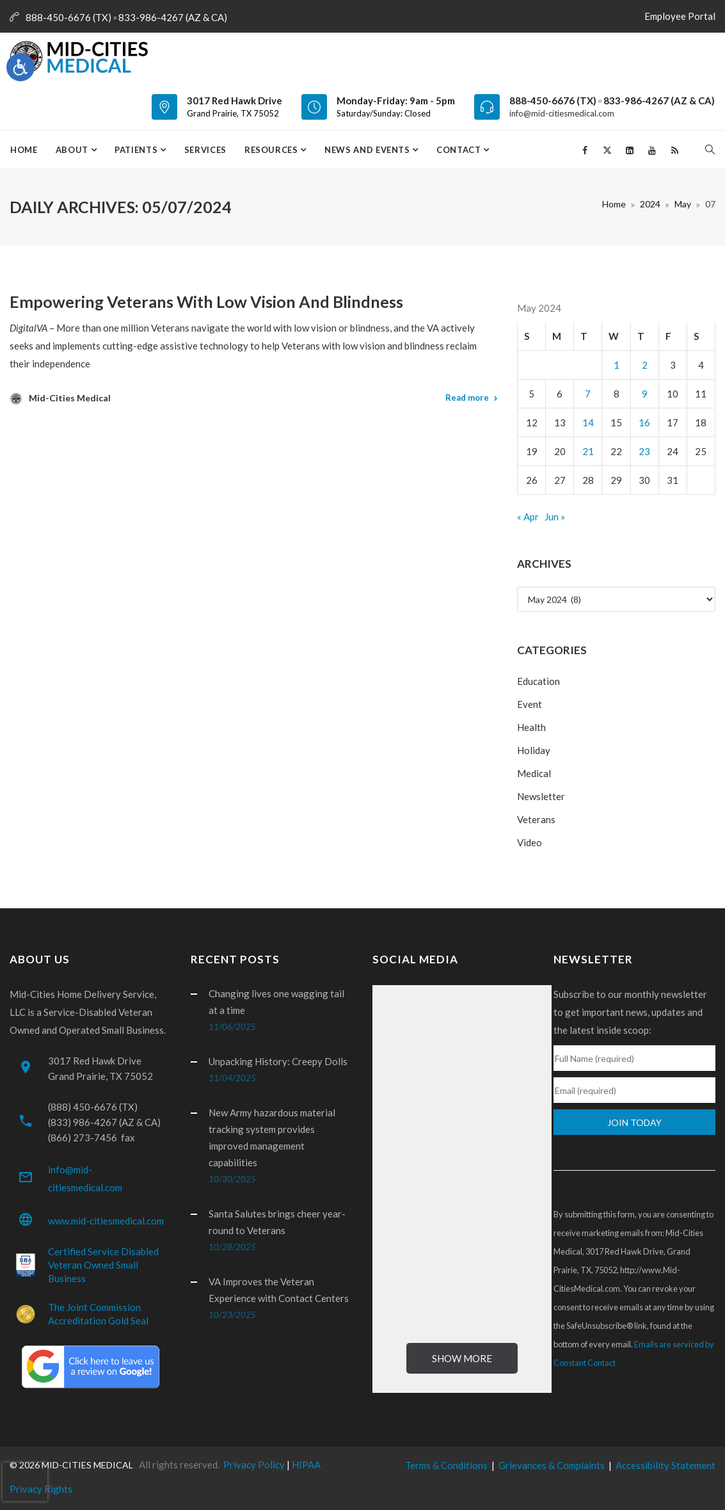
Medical (534, 773)
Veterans (536, 819)
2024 (650, 203)
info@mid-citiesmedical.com (561, 113)
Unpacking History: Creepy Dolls (278, 1061)
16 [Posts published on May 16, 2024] (644, 422)
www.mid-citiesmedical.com (106, 1220)
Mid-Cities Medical (70, 397)
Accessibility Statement (665, 1465)
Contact (459, 150)
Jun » (555, 516)
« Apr (528, 516)
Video (529, 842)
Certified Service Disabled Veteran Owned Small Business (103, 1265)
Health (531, 727)
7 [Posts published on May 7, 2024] (588, 393)
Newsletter (541, 796)
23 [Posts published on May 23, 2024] (644, 451)
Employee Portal (676, 16)
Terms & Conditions (446, 1465)
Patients (137, 150)
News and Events (368, 150)
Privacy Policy (254, 1464)
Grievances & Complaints (551, 1465)
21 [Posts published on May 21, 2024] (588, 451)
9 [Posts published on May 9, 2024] (645, 393)
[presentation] (25, 1482)
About (73, 150)
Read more (467, 397)
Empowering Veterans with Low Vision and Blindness (206, 301)
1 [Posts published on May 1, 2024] (616, 365)
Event (529, 704)
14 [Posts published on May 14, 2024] (588, 422)
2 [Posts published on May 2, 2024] (645, 365)
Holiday (533, 750)
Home (24, 150)
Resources (272, 150)
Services (205, 150)
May (682, 203)
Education (538, 681)
